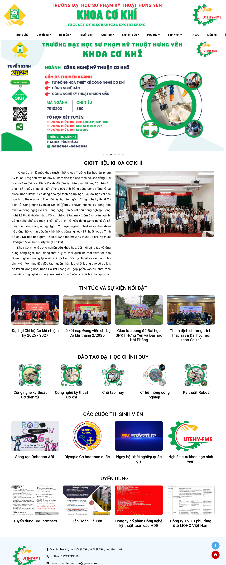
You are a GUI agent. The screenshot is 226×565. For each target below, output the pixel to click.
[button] (103, 154)
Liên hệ (212, 34)
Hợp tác (152, 34)
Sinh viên (173, 34)
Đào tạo (106, 34)
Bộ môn (64, 34)
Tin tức (194, 34)
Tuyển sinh (86, 34)
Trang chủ (22, 34)
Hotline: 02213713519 (64, 556)
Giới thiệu (43, 34)
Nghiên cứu (129, 34)
